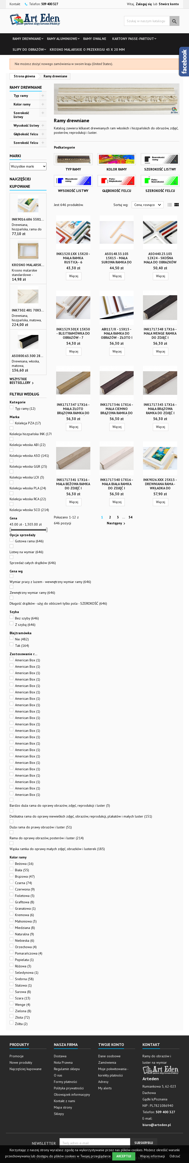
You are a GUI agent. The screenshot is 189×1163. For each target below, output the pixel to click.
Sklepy (59, 1114)
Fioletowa (24, 895)
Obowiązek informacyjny (72, 1094)
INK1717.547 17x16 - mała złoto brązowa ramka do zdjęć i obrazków (73, 410)
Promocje (17, 1056)
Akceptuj (123, 1156)
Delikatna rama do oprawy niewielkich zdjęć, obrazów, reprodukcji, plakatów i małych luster (81, 816)
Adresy (103, 1081)
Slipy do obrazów (28, 49)
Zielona (23, 1011)
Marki (15, 155)
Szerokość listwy (21, 115)
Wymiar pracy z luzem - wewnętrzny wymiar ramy (50, 582)
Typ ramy (21, 95)
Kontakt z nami (64, 1101)
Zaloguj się (144, 4)
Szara (22, 998)
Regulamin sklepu (67, 1069)
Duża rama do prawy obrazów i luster (41, 827)
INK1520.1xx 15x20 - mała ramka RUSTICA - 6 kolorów (73, 260)
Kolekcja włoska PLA (28, 488)
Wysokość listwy (26, 125)
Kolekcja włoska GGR (28, 466)
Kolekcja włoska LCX (27, 477)
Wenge (22, 1004)
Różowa (23, 966)
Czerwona (25, 889)
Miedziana (25, 927)
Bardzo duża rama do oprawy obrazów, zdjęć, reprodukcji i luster (60, 805)
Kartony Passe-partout (133, 38)
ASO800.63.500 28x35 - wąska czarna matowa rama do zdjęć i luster (28, 356)
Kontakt (15, 4)
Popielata (24, 960)
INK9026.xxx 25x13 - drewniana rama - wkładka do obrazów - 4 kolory (160, 486)
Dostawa (60, 1056)
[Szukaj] (151, 21)
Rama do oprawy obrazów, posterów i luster (47, 838)
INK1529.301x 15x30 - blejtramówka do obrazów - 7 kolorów (73, 335)
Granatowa (25, 908)
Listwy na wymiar (26, 552)
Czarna (23, 883)
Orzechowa (26, 947)
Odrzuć (175, 1156)
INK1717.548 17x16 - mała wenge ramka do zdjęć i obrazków (160, 335)
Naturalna (24, 934)
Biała (22, 870)
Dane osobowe (109, 1056)
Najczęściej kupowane (26, 1069)
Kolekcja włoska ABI (28, 445)
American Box (27, 660)
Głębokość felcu (26, 134)
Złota (22, 1017)
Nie (22, 639)
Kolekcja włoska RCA (28, 499)
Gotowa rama (29, 541)
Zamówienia (107, 1062)
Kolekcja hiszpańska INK (32, 434)
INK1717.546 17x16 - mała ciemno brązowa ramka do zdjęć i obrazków (116, 410)
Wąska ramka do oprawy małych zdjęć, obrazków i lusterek (57, 849)
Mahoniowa (26, 921)
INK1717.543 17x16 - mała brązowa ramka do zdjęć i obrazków (160, 410)
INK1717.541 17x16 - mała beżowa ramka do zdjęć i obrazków (73, 486)
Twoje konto (111, 1044)
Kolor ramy (22, 104)
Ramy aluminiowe (62, 38)
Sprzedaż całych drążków (33, 563)
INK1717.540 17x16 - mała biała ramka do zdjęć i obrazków (116, 486)
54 (130, 517)
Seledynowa (26, 972)
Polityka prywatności (69, 1088)
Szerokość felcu (26, 142)
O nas (58, 1075)
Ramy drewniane (27, 38)
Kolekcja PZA (28, 423)
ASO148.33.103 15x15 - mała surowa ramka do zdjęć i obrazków (116, 260)
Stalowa (23, 985)
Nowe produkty (21, 1062)
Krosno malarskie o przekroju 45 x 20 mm (87, 49)
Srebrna (24, 979)
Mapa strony (63, 1107)
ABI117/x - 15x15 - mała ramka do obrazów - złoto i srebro (116, 335)
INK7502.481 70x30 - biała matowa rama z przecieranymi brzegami (28, 310)
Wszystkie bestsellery (22, 381)
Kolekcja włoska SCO (29, 510)
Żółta (21, 1024)
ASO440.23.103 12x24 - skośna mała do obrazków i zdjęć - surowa (160, 260)
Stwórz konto (169, 4)
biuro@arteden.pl (156, 1125)
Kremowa (24, 915)
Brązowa (25, 876)
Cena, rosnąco (148, 205)
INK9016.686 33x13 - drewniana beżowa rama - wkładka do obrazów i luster (28, 219)
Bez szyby (27, 618)
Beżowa (24, 863)
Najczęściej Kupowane (20, 182)
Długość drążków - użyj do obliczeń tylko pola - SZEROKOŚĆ (58, 603)
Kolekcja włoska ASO (29, 455)
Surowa (23, 992)
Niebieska (24, 940)
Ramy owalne (94, 38)
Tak (22, 645)
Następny (116, 523)
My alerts (105, 1088)
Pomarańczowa (28, 953)
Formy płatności (65, 1081)
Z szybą (25, 624)
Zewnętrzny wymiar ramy (32, 592)
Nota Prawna (63, 1062)
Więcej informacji (153, 1156)
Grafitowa (24, 902)
